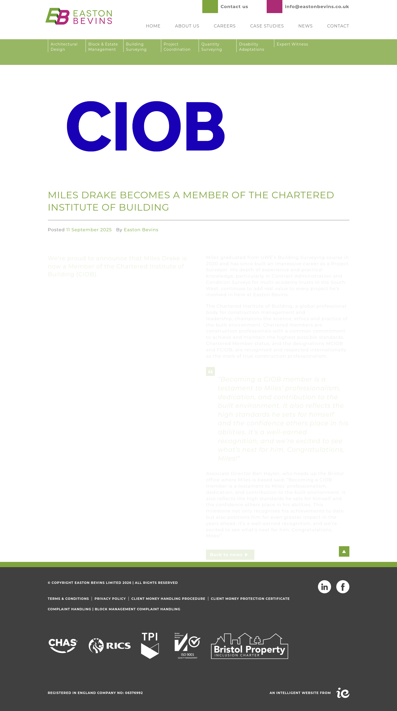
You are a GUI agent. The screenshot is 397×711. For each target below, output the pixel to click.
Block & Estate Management (103, 47)
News (305, 26)
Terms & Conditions (68, 599)
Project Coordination (177, 47)
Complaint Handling (69, 609)
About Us (187, 26)
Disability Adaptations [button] (251, 47)
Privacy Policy (110, 599)
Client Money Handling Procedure (168, 599)
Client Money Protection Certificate (250, 599)
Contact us (234, 6)
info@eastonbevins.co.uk (317, 6)
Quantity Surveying (212, 47)
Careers (225, 26)
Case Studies (267, 26)
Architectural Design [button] (64, 47)
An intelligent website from (300, 693)
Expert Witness (292, 44)
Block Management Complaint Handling (137, 609)
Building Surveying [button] (136, 47)
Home (153, 26)
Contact (338, 26)
